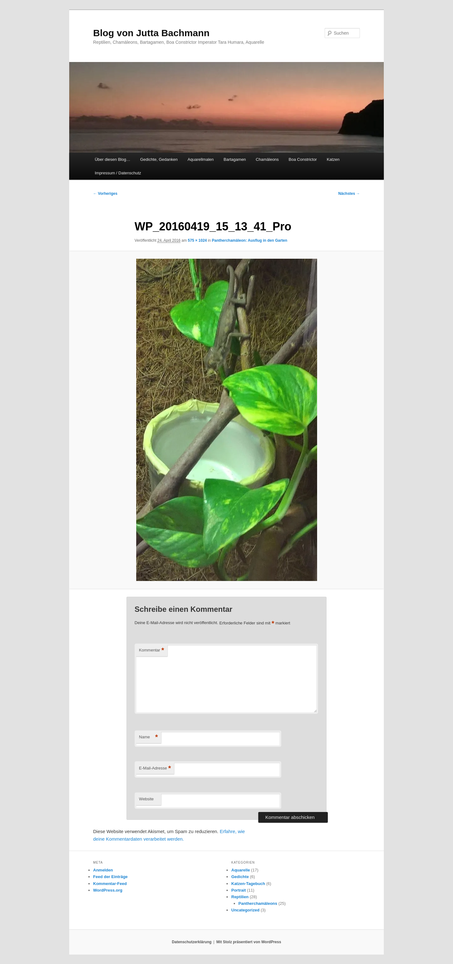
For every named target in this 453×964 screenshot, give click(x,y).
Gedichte (240, 876)
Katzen (333, 159)
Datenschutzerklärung (191, 942)
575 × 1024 (197, 240)
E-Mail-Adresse (155, 768)
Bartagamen (235, 159)
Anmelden (103, 870)
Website (146, 799)
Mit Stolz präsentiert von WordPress (248, 942)
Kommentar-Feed (110, 883)
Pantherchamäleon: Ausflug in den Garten (250, 240)
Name (148, 737)
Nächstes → (349, 193)
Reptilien (240, 896)
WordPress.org (107, 890)
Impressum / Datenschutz (118, 173)
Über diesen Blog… (112, 159)
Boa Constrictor (303, 159)
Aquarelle (240, 870)
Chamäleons (267, 159)
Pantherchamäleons (257, 903)
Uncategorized (245, 910)
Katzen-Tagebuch (248, 883)
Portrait (238, 890)
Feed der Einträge (110, 876)
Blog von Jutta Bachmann (151, 33)
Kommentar (151, 650)
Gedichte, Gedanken (158, 159)
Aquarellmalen (200, 159)
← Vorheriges (105, 193)
